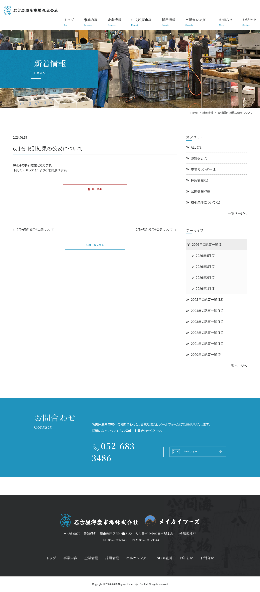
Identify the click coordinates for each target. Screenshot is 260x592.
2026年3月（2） (204, 266)
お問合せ (249, 21)
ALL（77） (194, 147)
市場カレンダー (197, 21)
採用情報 (168, 21)
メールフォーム (195, 451)
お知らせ (225, 21)
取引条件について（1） (203, 202)
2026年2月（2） (204, 277)
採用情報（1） (197, 180)
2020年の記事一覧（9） (204, 354)
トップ (69, 21)
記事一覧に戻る (95, 248)
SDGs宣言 (164, 557)
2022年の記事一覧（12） (205, 332)
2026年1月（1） (204, 288)
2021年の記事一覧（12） (205, 343)
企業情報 (114, 21)
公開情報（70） (198, 191)
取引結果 (94, 190)
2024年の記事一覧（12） (205, 310)
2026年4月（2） (204, 255)
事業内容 (90, 21)
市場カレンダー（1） (201, 169)
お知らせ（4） (197, 158)
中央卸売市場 (141, 21)
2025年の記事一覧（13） (205, 299)
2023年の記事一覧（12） (205, 321)
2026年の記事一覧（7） (205, 244)
